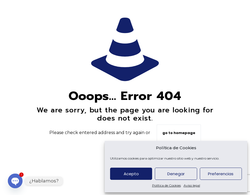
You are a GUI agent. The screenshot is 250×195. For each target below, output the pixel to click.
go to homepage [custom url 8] (178, 132)
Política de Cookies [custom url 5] (166, 185)
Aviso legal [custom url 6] (192, 185)
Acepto (131, 174)
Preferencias (220, 174)
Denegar (176, 174)
